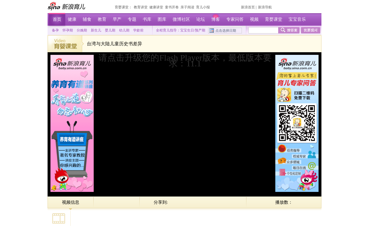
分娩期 (82, 30)
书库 (147, 19)
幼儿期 (124, 30)
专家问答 (235, 19)
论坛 (200, 19)
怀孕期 (68, 30)
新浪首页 (248, 7)
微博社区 (181, 19)
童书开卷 (172, 7)
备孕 (55, 30)
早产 (117, 19)
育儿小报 (203, 7)
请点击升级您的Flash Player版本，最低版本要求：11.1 (185, 60)
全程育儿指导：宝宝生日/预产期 (180, 30)
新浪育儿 (67, 6)
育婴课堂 (122, 7)
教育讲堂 (141, 7)
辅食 (87, 19)
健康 (72, 19)
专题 (132, 19)
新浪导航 (265, 7)
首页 (57, 19)
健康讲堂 (156, 7)
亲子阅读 (187, 7)
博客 (215, 19)
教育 (102, 19)
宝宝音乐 (297, 19)
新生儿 (96, 30)
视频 (254, 19)
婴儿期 (110, 30)
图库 (162, 19)
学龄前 (138, 30)
